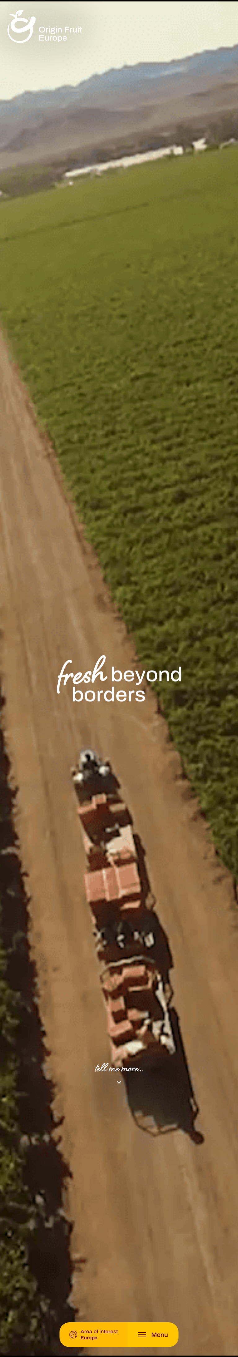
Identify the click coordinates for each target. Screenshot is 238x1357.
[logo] (44, 26)
